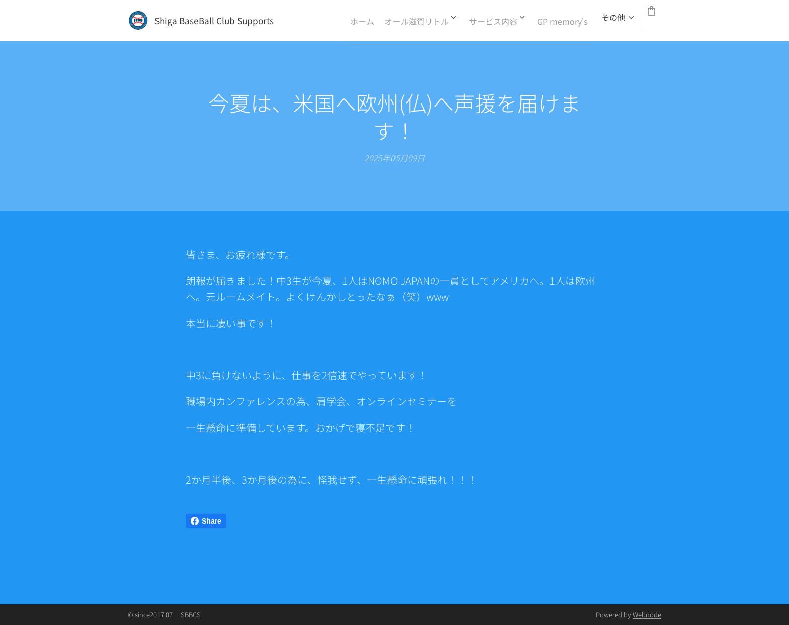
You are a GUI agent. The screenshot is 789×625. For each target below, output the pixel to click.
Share (206, 521)
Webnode (647, 614)
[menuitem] (359, 20)
